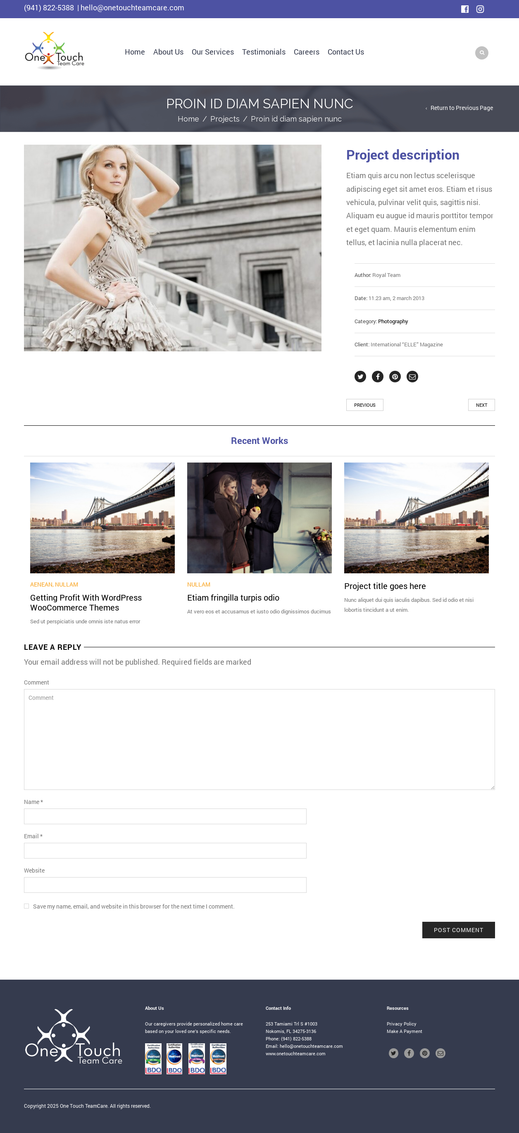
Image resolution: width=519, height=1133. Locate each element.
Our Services (213, 52)
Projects (225, 118)
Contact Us (346, 52)
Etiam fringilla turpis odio (233, 597)
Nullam (66, 584)
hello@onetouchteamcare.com (311, 1046)
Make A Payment (404, 1031)
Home (135, 52)
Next (481, 405)
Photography (393, 321)
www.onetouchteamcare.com (296, 1053)
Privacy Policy (402, 1024)
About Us (168, 52)
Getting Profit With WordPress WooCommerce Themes (86, 602)
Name (33, 802)
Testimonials (264, 52)
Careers (306, 52)
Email (33, 836)
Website (34, 870)
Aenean (41, 584)
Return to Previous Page (462, 108)
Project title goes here (385, 585)
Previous (365, 405)
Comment (36, 682)
